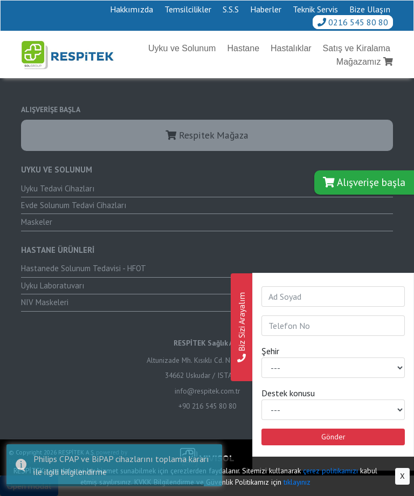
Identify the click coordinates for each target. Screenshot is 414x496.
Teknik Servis (315, 9)
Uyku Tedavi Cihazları (57, 188)
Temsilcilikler (187, 9)
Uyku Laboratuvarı (52, 285)
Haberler (265, 9)
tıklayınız (297, 482)
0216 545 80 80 (353, 22)
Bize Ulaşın (369, 9)
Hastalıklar (291, 48)
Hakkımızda (131, 9)
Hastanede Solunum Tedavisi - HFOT (83, 268)
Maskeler (36, 222)
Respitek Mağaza (207, 135)
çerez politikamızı (330, 471)
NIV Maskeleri (44, 302)
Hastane (243, 48)
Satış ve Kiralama (356, 48)
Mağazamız (364, 61)
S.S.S (231, 9)
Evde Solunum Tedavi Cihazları (73, 205)
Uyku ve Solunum (182, 48)
